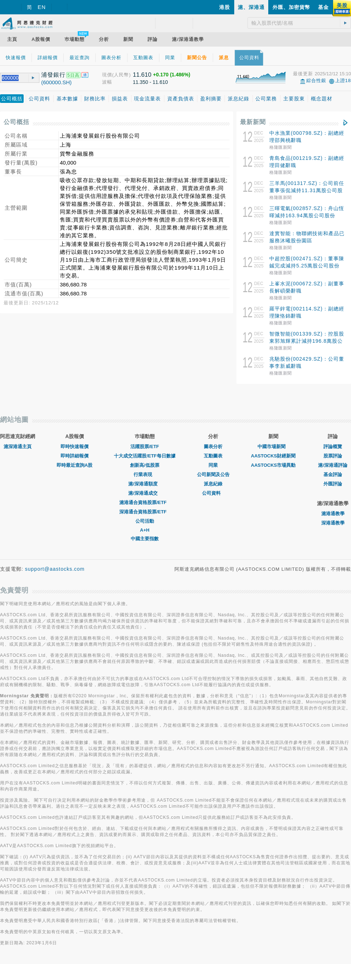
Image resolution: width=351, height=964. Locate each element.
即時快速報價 (74, 446)
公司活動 (144, 521)
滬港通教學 (333, 513)
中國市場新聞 (273, 446)
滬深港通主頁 (18, 446)
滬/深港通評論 (332, 465)
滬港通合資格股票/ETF (144, 502)
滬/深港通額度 (144, 483)
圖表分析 (213, 446)
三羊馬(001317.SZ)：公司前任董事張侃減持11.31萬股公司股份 (306, 190)
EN (42, 7)
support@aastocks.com (55, 569)
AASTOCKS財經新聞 (273, 456)
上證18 (343, 80)
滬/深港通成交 (144, 493)
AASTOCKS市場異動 (273, 465)
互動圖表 (213, 456)
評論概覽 (332, 446)
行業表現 (145, 474)
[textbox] (11, 78)
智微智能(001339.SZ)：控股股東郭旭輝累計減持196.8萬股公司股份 (306, 341)
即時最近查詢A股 (74, 465)
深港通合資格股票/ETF (144, 511)
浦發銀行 (53, 75)
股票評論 (332, 456)
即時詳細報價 (74, 456)
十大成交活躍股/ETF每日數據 (144, 456)
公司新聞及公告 (213, 474)
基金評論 (332, 474)
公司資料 (213, 493)
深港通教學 (333, 523)
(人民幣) (121, 74)
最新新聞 (253, 122)
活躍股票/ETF (144, 446)
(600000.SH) (56, 82)
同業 (213, 465)
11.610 (142, 74)
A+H (144, 530)
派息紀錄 (213, 483)
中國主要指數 (145, 538)
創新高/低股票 (144, 465)
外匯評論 (332, 483)
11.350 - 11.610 (150, 82)
